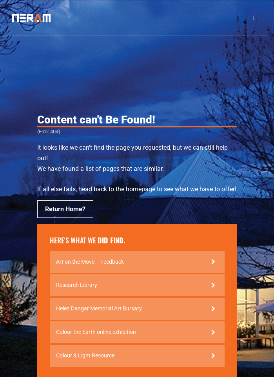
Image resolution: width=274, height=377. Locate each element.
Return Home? (65, 209)
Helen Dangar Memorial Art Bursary (99, 308)
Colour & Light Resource (85, 355)
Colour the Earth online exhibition (96, 332)
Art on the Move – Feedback (90, 262)
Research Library (76, 285)
